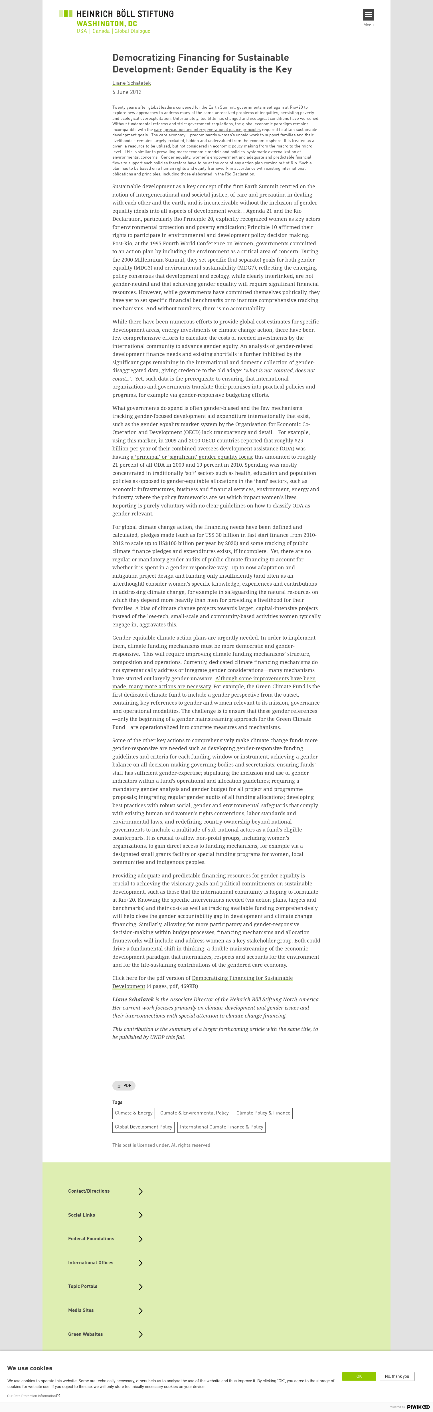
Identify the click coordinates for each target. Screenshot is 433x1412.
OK (359, 1376)
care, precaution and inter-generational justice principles (207, 130)
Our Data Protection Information (31, 1396)
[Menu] (368, 15)
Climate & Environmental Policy (194, 1113)
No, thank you (397, 1376)
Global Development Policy (143, 1127)
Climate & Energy (134, 1113)
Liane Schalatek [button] (131, 83)
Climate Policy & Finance (263, 1113)
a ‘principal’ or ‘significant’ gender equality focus (191, 456)
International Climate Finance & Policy (221, 1127)
